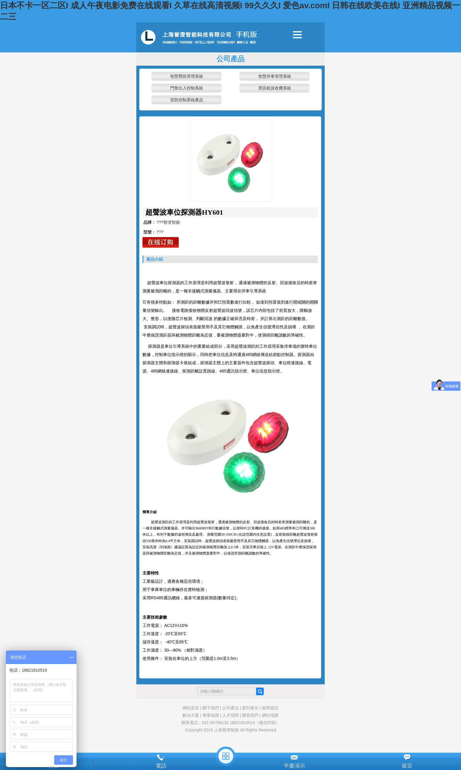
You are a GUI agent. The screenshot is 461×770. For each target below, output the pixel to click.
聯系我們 (250, 715)
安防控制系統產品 (186, 99)
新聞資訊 (270, 708)
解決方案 (191, 715)
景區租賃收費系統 (274, 88)
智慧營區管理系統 (186, 76)
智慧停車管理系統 (274, 76)
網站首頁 (191, 708)
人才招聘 (230, 715)
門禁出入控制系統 (186, 88)
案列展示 (250, 708)
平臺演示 (294, 766)
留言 (407, 766)
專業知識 (211, 715)
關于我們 (211, 708)
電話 (161, 766)
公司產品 (230, 708)
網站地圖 (270, 715)
